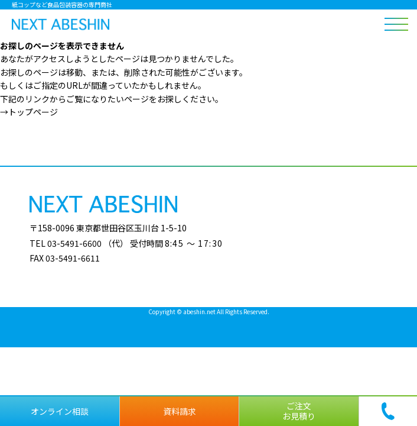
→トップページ (29, 112)
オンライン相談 (60, 411)
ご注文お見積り (298, 411)
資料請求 (179, 411)
